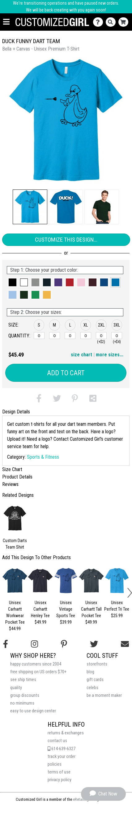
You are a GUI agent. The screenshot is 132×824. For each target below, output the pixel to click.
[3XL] (116, 335)
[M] (54, 335)
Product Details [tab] (17, 477)
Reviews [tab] (10, 484)
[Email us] (125, 644)
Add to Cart (66, 373)
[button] (30, 207)
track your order (61, 756)
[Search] (112, 22)
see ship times (23, 679)
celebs (92, 687)
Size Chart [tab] (12, 469)
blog (90, 672)
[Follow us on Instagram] (34, 644)
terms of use (59, 772)
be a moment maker (104, 695)
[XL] (85, 335)
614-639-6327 (61, 748)
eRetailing (81, 799)
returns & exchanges (66, 733)
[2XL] (101, 335)
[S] (39, 335)
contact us (57, 740)
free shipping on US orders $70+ (38, 672)
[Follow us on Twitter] (94, 644)
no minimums (22, 703)
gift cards (95, 679)
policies (55, 764)
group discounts (24, 695)
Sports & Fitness (43, 457)
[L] (70, 335)
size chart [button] (81, 355)
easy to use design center (33, 711)
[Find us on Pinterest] (64, 644)
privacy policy (59, 779)
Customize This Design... (66, 239)
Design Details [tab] (16, 412)
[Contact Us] (99, 22)
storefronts (97, 664)
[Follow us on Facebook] (5, 644)
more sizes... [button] (109, 355)
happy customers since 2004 (35, 664)
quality (16, 687)
